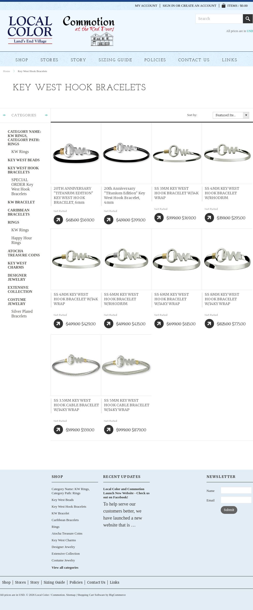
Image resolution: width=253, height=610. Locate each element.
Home (6, 71)
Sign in (169, 5)
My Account (146, 5)
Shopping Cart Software (91, 594)
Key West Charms (17, 265)
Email (211, 500)
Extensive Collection (20, 290)
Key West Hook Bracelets (23, 170)
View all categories (65, 567)
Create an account (198, 5)
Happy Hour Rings (21, 240)
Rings (13, 222)
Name (211, 491)
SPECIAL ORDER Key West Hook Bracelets (22, 187)
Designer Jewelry (17, 277)
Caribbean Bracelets (19, 212)
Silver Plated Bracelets (22, 313)
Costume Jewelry (17, 302)
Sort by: (192, 115)
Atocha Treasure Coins (24, 253)
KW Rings (20, 151)
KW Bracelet (21, 202)
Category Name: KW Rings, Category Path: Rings (24, 138)
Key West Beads (23, 160)
